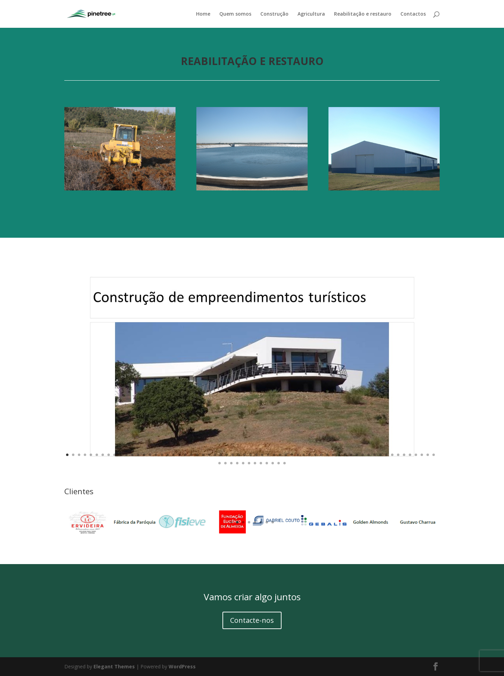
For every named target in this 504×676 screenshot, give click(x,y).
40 (297, 455)
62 (427, 455)
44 (321, 455)
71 (261, 463)
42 (309, 455)
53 (374, 455)
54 (380, 455)
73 (272, 463)
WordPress (182, 666)
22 (191, 455)
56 (392, 455)
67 (237, 463)
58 (404, 455)
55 (386, 455)
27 (221, 455)
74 (278, 463)
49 (351, 455)
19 (173, 455)
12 (132, 455)
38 (286, 455)
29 (232, 455)
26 (215, 455)
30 (238, 455)
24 (203, 455)
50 (357, 455)
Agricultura (311, 14)
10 (120, 455)
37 (280, 455)
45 (327, 455)
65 (225, 463)
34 (262, 455)
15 (150, 455)
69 (249, 463)
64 (219, 463)
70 (255, 463)
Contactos (413, 14)
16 (156, 455)
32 (250, 455)
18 (167, 455)
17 (162, 455)
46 (333, 455)
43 (315, 455)
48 (345, 455)
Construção (274, 14)
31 (244, 455)
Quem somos (235, 14)
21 (185, 455)
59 (410, 455)
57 (398, 455)
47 (339, 455)
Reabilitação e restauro (362, 14)
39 (292, 455)
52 (368, 455)
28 (227, 455)
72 (267, 463)
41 (303, 455)
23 (197, 455)
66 (231, 463)
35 (268, 455)
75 (284, 463)
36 (274, 455)
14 (144, 455)
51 (362, 455)
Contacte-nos (252, 620)
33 (256, 455)
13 (138, 455)
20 (179, 455)
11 (126, 455)
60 (416, 455)
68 (243, 463)
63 (433, 455)
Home (203, 14)
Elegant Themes (114, 666)
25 (209, 455)
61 (422, 455)
